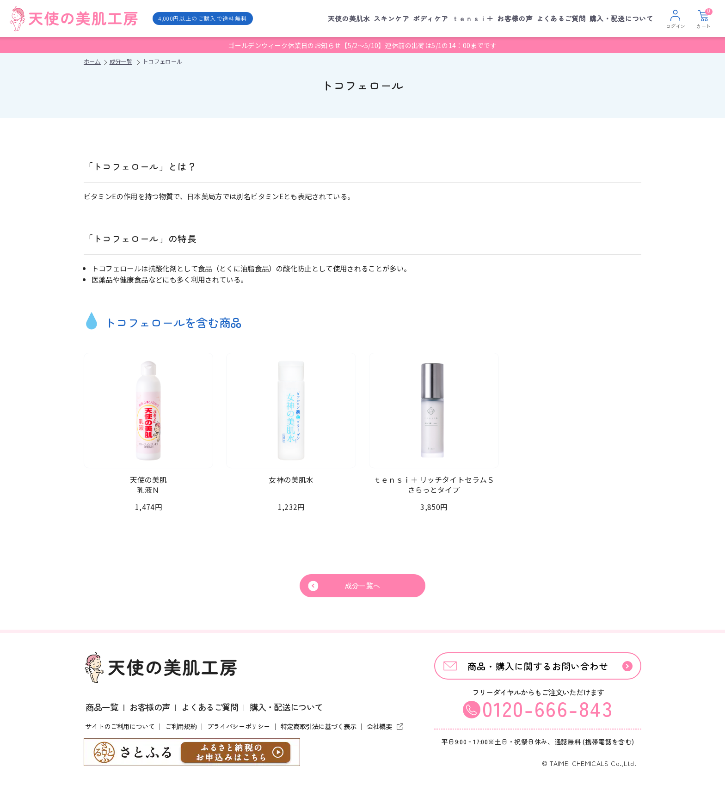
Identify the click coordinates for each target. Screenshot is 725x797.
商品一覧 (102, 708)
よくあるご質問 (561, 18)
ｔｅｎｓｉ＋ (473, 18)
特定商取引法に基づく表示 (318, 728)
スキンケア (391, 18)
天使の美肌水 (349, 18)
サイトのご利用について (119, 728)
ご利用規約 (181, 728)
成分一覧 (121, 61)
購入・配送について (621, 18)
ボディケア (431, 18)
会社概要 (383, 728)
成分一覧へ (363, 586)
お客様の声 (515, 18)
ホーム (92, 61)
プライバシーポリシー (238, 728)
